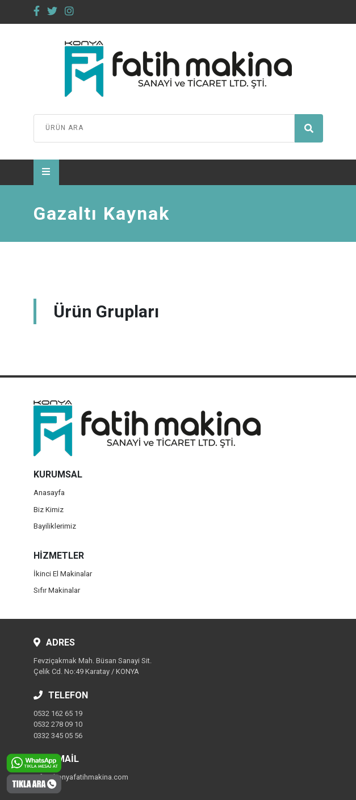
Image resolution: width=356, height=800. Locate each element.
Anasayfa (49, 492)
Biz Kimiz (48, 509)
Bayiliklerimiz (54, 526)
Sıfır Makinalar (56, 590)
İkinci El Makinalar (62, 573)
